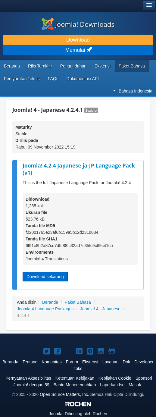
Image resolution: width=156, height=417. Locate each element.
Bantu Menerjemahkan (75, 384)
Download (78, 40)
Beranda (12, 66)
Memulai (78, 50)
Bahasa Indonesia (132, 91)
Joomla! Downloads (78, 24)
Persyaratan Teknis (22, 78)
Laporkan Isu (112, 384)
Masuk (135, 384)
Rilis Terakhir (40, 66)
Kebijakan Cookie (114, 378)
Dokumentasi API (83, 78)
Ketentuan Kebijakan (74, 378)
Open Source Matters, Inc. (64, 394)
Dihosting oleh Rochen (78, 413)
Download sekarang (45, 276)
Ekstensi (103, 66)
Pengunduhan (73, 66)
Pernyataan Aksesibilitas (28, 378)
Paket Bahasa (132, 66)
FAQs (53, 78)
